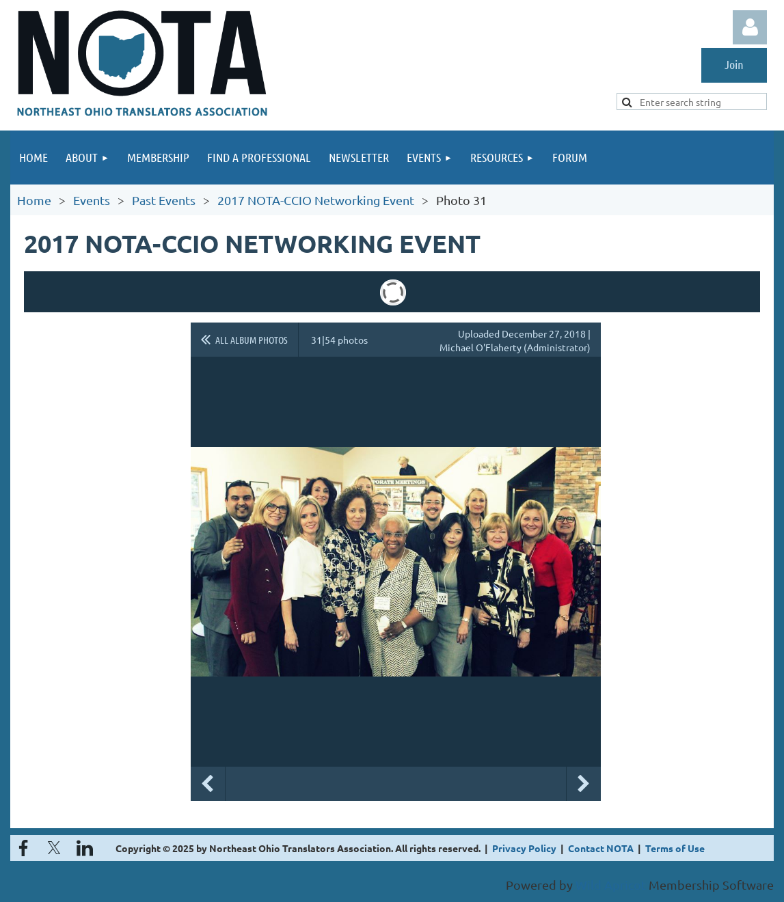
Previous (208, 784)
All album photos (251, 339)
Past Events (163, 200)
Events (91, 200)
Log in (750, 27)
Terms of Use (675, 848)
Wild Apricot (611, 884)
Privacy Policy (524, 848)
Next (584, 784)
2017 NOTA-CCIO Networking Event (315, 200)
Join (734, 64)
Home (34, 200)
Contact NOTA (601, 848)
